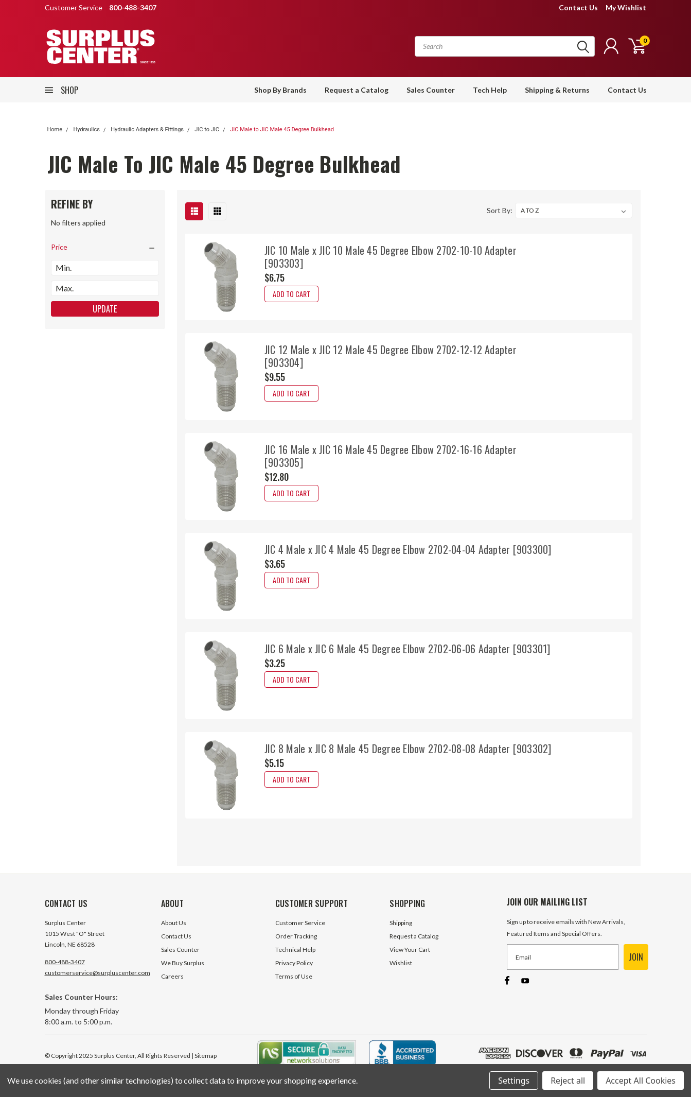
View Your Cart (409, 949)
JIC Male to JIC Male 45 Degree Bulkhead (282, 129)
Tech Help (490, 89)
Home (55, 129)
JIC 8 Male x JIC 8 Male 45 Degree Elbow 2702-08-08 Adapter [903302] (408, 748)
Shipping (400, 923)
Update (105, 309)
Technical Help (295, 949)
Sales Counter (430, 89)
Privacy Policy (294, 963)
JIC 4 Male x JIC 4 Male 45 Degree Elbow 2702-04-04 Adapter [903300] (408, 549)
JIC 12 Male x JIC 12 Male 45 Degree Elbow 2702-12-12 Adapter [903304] (390, 356)
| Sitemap (204, 1055)
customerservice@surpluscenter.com (97, 973)
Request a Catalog (356, 89)
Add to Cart (291, 293)
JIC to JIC (206, 129)
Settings (513, 1080)
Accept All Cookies (641, 1080)
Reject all (568, 1080)
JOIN (636, 957)
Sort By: (499, 210)
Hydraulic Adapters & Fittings (147, 129)
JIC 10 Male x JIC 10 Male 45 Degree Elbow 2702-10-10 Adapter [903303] (390, 256)
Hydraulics (86, 129)
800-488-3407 (65, 962)
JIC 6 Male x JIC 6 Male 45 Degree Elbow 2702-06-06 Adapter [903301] (407, 648)
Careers (172, 976)
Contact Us (578, 7)
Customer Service (300, 923)
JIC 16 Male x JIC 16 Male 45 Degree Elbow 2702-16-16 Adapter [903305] (390, 456)
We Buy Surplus (182, 963)
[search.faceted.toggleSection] (105, 247)
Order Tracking (296, 936)
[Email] (562, 957)
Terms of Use (293, 976)
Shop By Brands (280, 89)
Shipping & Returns (557, 89)
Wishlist (400, 963)
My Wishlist (626, 7)
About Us (173, 923)
